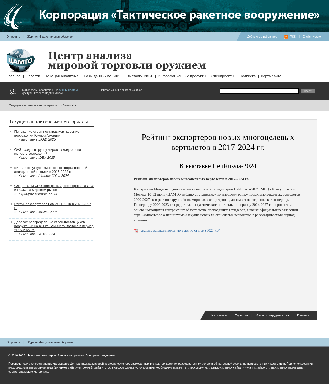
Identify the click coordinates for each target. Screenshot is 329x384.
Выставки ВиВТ (140, 76)
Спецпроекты (222, 76)
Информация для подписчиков (121, 89)
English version (312, 36)
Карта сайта (271, 76)
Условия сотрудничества (272, 315)
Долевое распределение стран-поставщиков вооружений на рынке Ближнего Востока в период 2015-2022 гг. (54, 226)
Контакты (303, 315)
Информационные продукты (182, 76)
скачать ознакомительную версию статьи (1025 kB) (180, 230)
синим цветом (68, 89)
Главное (14, 76)
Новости (33, 76)
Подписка (247, 76)
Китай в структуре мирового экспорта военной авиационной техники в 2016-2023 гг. (50, 170)
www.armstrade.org (254, 367)
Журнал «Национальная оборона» (50, 36)
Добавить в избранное (262, 36)
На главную (219, 315)
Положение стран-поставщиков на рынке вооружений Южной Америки (46, 133)
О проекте (13, 36)
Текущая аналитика (62, 76)
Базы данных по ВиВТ (102, 76)
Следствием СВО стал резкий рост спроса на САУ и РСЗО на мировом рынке (54, 188)
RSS (293, 36)
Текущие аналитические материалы (33, 105)
